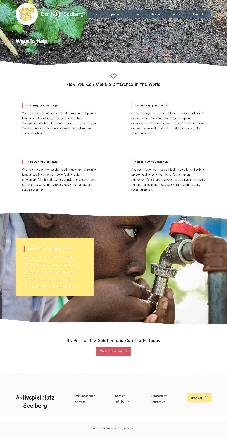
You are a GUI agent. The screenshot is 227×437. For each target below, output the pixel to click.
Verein (180, 14)
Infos (139, 14)
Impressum (158, 402)
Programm (117, 14)
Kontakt (202, 14)
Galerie (160, 14)
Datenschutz (159, 396)
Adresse (80, 402)
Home (94, 14)
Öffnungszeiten (85, 396)
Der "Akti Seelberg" (63, 14)
